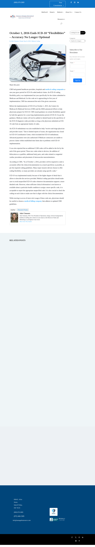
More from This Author (26, 221)
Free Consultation (58, 4)
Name (71, 62)
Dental (52, 12)
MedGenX (44, 12)
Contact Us (78, 12)
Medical (59, 12)
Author (12, 210)
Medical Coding (36, 41)
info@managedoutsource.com (22, 520)
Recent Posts (23, 210)
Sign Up (77, 80)
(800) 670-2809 (19, 2)
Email (71, 71)
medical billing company (33, 201)
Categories (72, 38)
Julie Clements (15, 41)
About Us (68, 12)
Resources (61, 19)
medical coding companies (54, 89)
